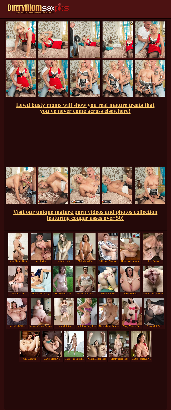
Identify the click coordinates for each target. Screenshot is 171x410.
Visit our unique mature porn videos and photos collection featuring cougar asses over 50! (85, 215)
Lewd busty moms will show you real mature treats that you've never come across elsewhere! (85, 108)
